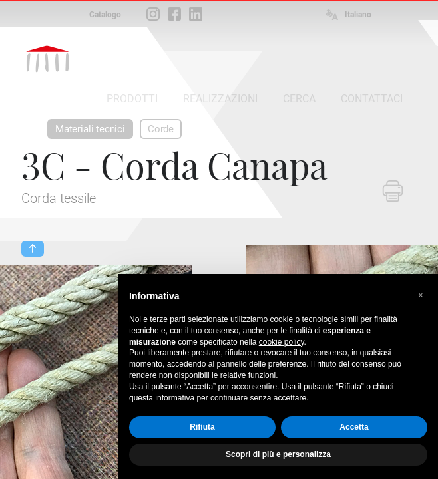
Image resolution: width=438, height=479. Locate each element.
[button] (420, 295)
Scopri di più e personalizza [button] (278, 454)
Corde (161, 129)
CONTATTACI (372, 98)
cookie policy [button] (281, 342)
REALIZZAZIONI (220, 98)
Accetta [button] (353, 427)
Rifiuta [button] (202, 427)
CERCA (299, 98)
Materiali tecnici (90, 129)
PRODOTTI (132, 98)
